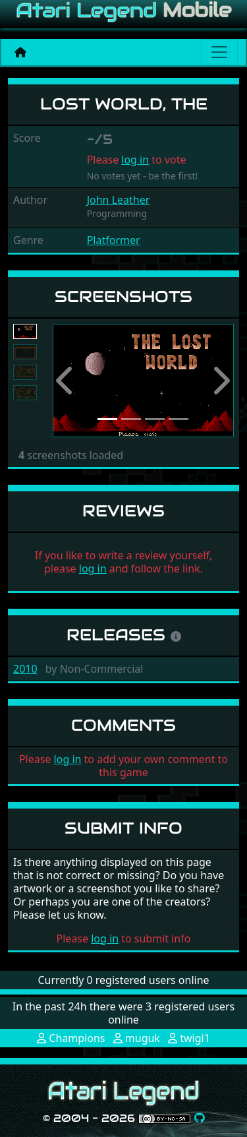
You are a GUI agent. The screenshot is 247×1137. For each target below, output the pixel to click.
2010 (25, 668)
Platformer (113, 240)
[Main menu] (219, 52)
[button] (66, 381)
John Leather (118, 200)
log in (135, 159)
